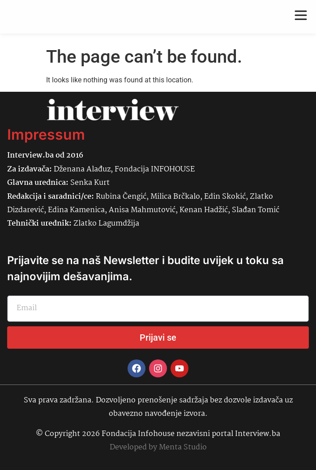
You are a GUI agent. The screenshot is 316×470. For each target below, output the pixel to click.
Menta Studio (183, 447)
